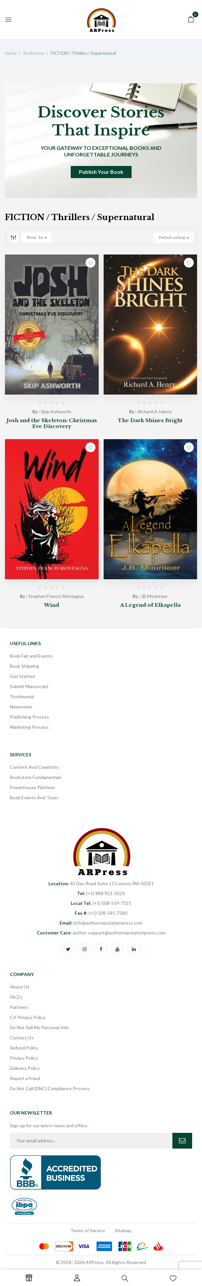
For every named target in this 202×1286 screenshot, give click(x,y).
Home (10, 53)
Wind (51, 605)
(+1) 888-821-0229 (101, 893)
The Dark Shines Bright (150, 420)
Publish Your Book (101, 172)
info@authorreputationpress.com (101, 923)
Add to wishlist (90, 263)
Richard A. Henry (155, 411)
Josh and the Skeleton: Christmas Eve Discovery (52, 423)
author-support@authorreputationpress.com (101, 932)
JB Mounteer (154, 596)
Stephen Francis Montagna (56, 596)
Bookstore (33, 53)
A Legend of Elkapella (150, 605)
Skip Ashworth (56, 411)
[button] (191, 19)
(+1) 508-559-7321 (101, 903)
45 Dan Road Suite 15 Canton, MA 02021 (101, 883)
